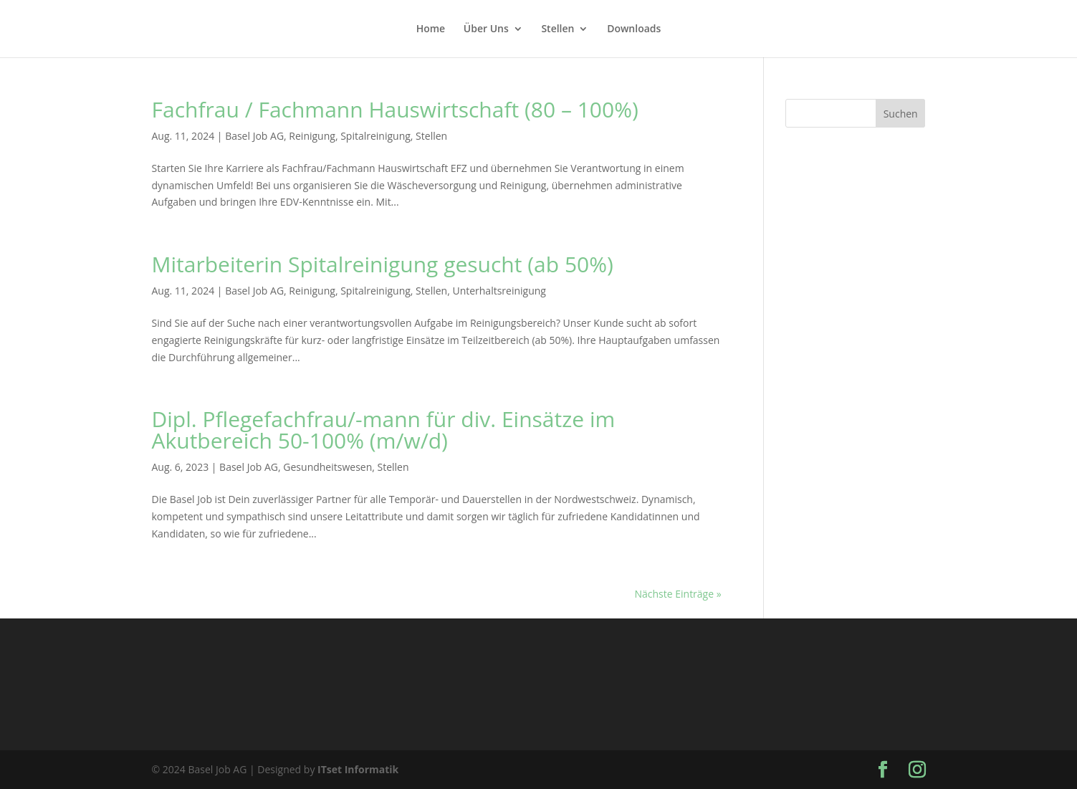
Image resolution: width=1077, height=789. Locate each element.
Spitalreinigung (375, 136)
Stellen (557, 29)
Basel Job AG (254, 136)
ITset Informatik (357, 769)
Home (431, 29)
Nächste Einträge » (677, 594)
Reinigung (312, 136)
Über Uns (486, 29)
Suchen (901, 113)
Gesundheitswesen (327, 467)
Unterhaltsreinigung (499, 290)
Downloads (634, 29)
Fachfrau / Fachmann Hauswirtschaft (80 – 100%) (395, 109)
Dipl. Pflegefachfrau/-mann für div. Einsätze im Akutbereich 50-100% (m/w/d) (384, 429)
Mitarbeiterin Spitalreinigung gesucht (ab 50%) (382, 264)
